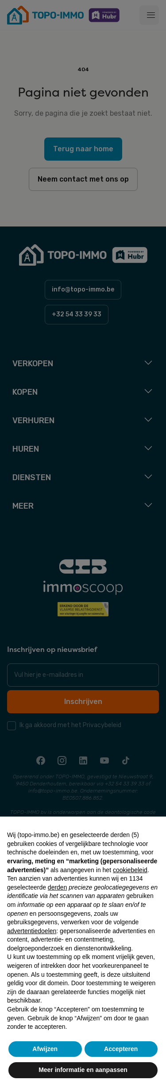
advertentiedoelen (31, 930)
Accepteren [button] (121, 1048)
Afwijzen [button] (45, 1048)
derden (57, 887)
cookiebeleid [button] (130, 870)
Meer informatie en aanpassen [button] (83, 1069)
